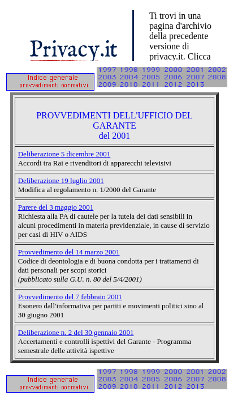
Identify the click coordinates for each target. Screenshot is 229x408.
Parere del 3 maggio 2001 (56, 207)
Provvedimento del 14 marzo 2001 (69, 252)
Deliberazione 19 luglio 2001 (61, 180)
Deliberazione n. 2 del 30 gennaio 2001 (76, 332)
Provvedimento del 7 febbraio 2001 (70, 296)
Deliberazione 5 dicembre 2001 (64, 154)
